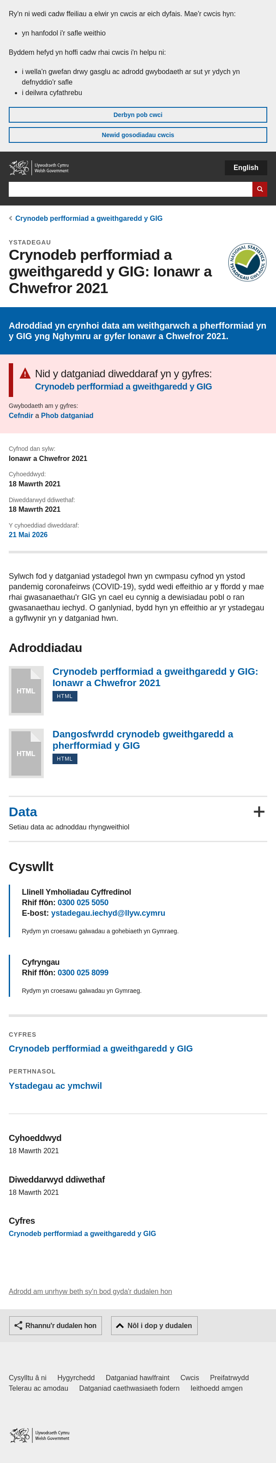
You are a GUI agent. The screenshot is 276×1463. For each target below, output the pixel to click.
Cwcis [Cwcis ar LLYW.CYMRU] (190, 1378)
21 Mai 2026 (28, 534)
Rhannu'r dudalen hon (60, 1325)
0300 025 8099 (83, 972)
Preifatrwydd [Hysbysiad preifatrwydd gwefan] (229, 1378)
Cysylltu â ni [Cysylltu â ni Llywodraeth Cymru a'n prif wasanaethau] (27, 1378)
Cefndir (21, 415)
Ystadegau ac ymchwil (55, 1086)
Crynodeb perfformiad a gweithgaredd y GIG (89, 218)
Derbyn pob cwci (137, 114)
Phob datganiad (67, 415)
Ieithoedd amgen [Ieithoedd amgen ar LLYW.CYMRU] (217, 1388)
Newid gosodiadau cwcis (138, 134)
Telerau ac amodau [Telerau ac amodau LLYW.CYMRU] (38, 1388)
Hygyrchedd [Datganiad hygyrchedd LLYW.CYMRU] (75, 1378)
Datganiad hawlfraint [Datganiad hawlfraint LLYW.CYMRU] (138, 1378)
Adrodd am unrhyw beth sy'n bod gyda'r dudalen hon (90, 1291)
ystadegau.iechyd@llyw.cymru (108, 913)
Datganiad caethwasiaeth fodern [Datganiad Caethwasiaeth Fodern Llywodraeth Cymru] (129, 1388)
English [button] (246, 167)
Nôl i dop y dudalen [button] (159, 1325)
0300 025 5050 (83, 902)
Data (23, 812)
